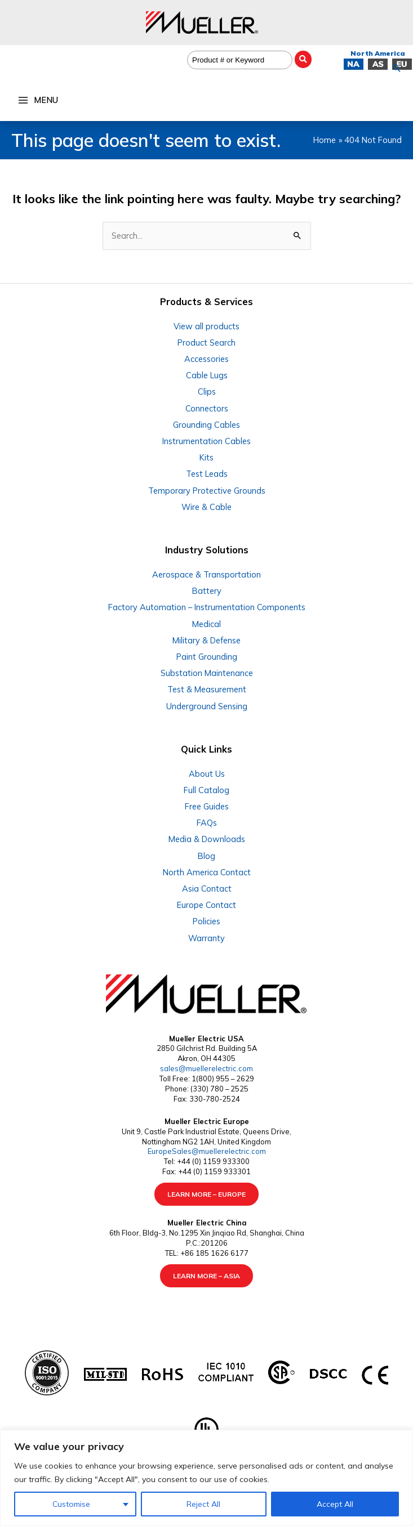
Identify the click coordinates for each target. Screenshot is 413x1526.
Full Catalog (206, 790)
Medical (206, 624)
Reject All (203, 1504)
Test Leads (207, 473)
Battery (206, 590)
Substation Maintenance (207, 673)
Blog (206, 856)
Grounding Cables (206, 424)
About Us (207, 773)
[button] (397, 68)
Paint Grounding (206, 656)
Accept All (335, 1504)
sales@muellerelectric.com (206, 1068)
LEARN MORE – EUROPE (206, 1194)
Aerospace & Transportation (206, 574)
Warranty (206, 938)
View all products (206, 326)
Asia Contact (207, 888)
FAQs (207, 822)
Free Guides (207, 806)
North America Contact (207, 872)
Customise (71, 1504)
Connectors (206, 408)
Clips (207, 391)
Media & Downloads (206, 839)
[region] (206, 1478)
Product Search (206, 342)
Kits (206, 457)
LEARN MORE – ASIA (206, 1276)
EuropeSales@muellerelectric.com (207, 1151)
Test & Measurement (206, 689)
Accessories (206, 358)
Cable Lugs (207, 375)
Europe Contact (206, 905)
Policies (206, 921)
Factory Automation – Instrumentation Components (206, 607)
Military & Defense (206, 640)
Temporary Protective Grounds (206, 490)
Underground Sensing (206, 706)
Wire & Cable (206, 507)
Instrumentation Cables (206, 441)
